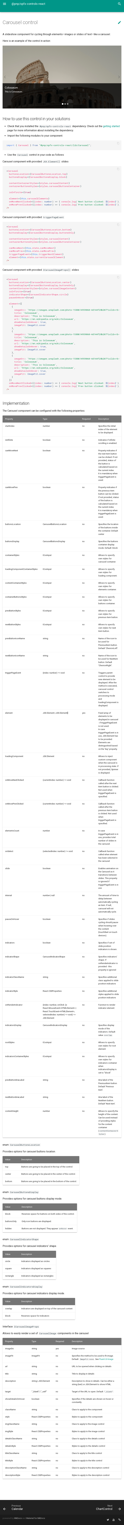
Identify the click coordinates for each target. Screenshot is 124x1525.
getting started (111, 126)
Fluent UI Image (106, 1359)
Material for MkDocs (35, 1518)
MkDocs (18, 1518)
